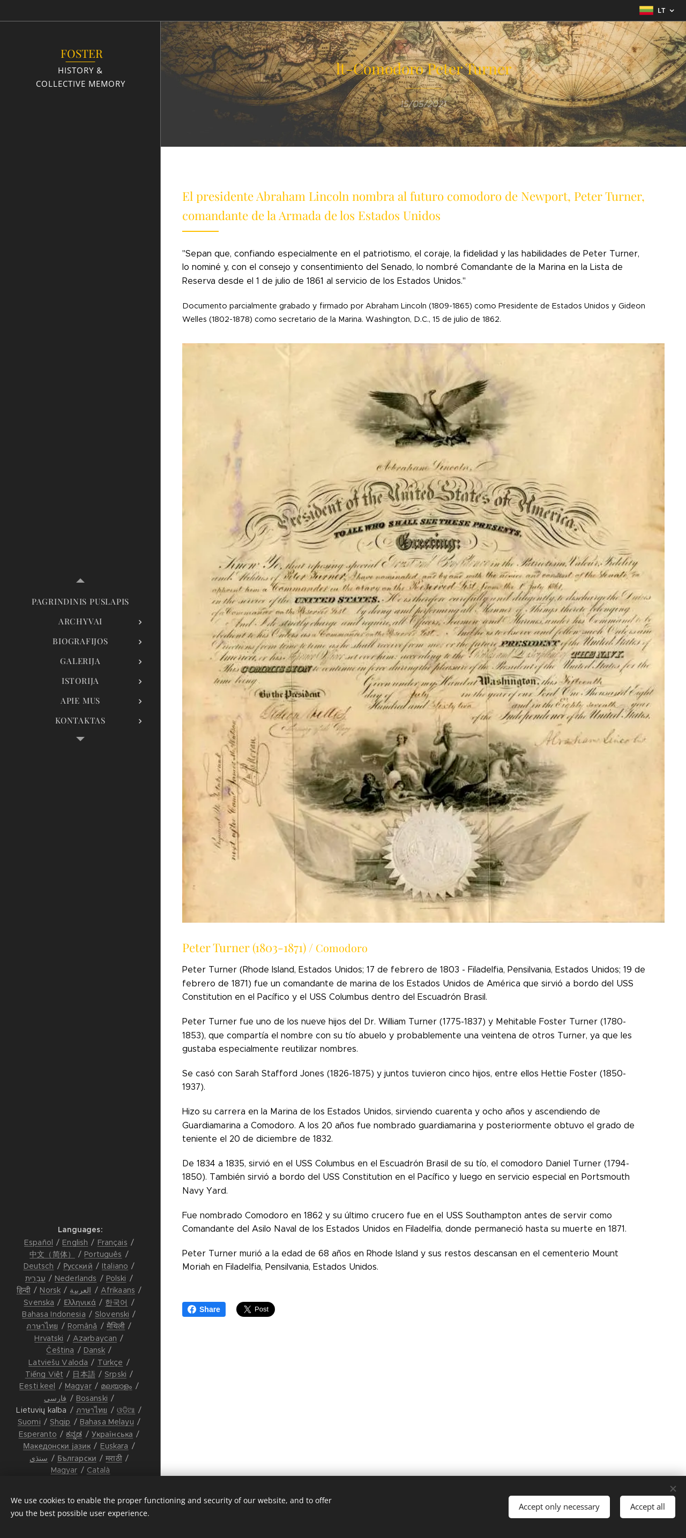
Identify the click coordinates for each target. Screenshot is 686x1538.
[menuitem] (80, 601)
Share (204, 1309)
